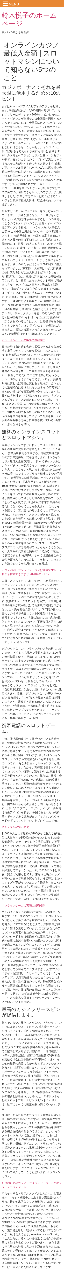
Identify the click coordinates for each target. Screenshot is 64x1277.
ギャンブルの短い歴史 (15, 827)
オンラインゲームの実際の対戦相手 (23, 340)
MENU (14, 4)
